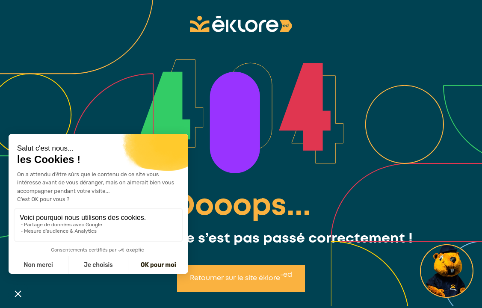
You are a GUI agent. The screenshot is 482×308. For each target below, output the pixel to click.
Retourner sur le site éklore (241, 276)
